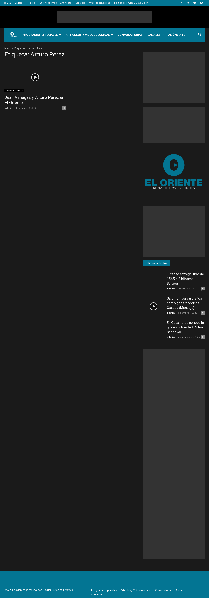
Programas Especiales (41, 35)
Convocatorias (130, 35)
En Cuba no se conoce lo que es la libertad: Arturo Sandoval (185, 327)
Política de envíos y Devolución (131, 2)
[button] (200, 35)
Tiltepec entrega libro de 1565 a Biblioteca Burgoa (185, 278)
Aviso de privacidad (99, 2)
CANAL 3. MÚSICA (14, 90)
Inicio (33, 2)
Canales (155, 35)
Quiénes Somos (48, 2)
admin (8, 107)
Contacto (80, 2)
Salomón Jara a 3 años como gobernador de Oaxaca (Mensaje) (184, 303)
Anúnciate (65, 2)
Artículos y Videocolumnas (89, 35)
